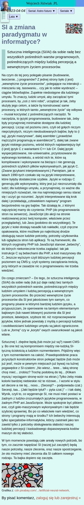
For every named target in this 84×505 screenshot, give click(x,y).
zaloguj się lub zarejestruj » (58, 498)
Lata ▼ (13, 16)
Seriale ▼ (66, 11)
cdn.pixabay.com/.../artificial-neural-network (42, 490)
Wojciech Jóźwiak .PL (42, 3)
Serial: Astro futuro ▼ (41, 11)
